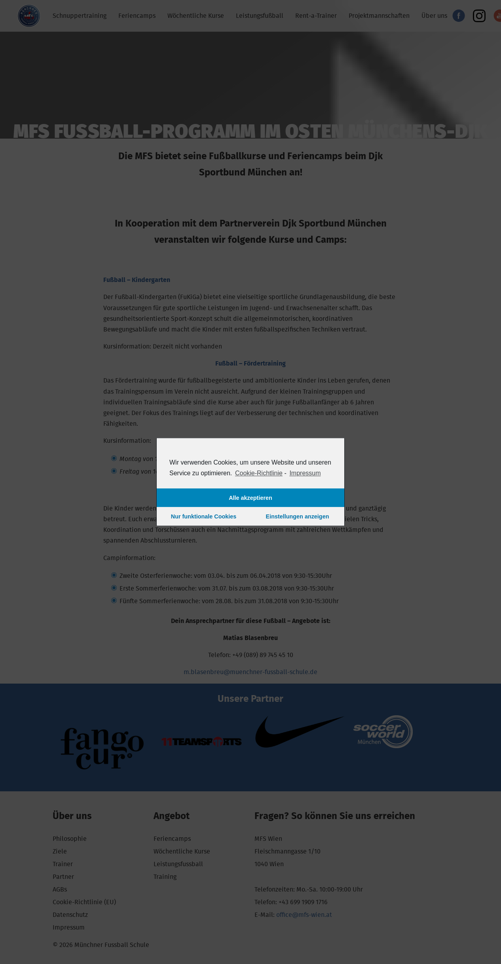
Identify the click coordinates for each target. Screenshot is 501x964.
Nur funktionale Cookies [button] (204, 516)
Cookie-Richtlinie (259, 473)
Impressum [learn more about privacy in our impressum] (305, 473)
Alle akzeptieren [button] (250, 498)
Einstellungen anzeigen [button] (297, 516)
